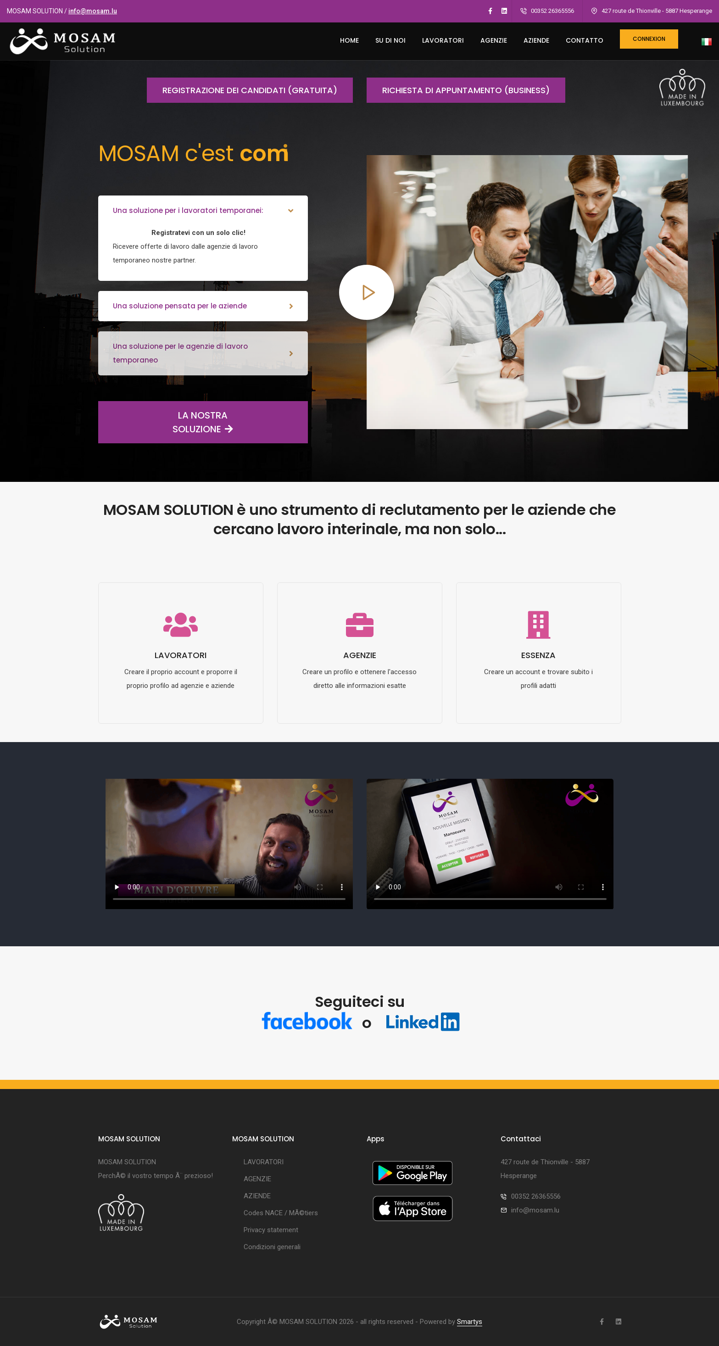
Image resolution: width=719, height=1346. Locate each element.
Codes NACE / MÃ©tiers (281, 1213)
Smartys (469, 1322)
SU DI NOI (390, 40)
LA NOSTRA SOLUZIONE (166, 422)
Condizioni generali (272, 1247)
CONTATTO (584, 40)
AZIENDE (536, 40)
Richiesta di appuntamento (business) (458, 90)
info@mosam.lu (92, 11)
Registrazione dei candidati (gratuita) (242, 90)
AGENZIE (493, 40)
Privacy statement (271, 1230)
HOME (349, 40)
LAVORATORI (443, 40)
